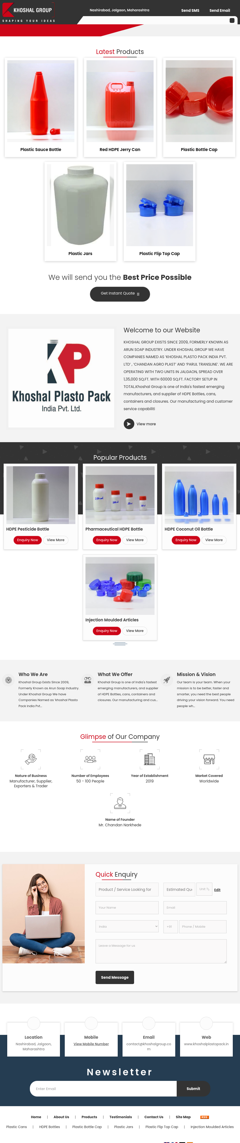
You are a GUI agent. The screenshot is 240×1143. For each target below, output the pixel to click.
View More (56, 540)
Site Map (183, 1117)
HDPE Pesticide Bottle (27, 529)
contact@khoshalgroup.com (148, 1046)
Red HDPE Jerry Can (120, 149)
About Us (61, 1117)
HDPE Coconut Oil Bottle (189, 529)
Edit (217, 889)
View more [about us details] (146, 424)
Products (89, 1117)
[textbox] (204, 889)
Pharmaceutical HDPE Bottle (114, 529)
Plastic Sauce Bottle (40, 149)
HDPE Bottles (49, 1126)
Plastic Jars (80, 253)
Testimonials (121, 1117)
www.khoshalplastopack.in (206, 1044)
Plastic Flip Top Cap (159, 253)
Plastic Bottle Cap (199, 149)
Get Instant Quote (120, 294)
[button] (91, 1044)
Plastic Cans (16, 1126)
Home (36, 1117)
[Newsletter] (103, 1089)
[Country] (127, 926)
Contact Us (153, 1117)
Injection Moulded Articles (112, 620)
